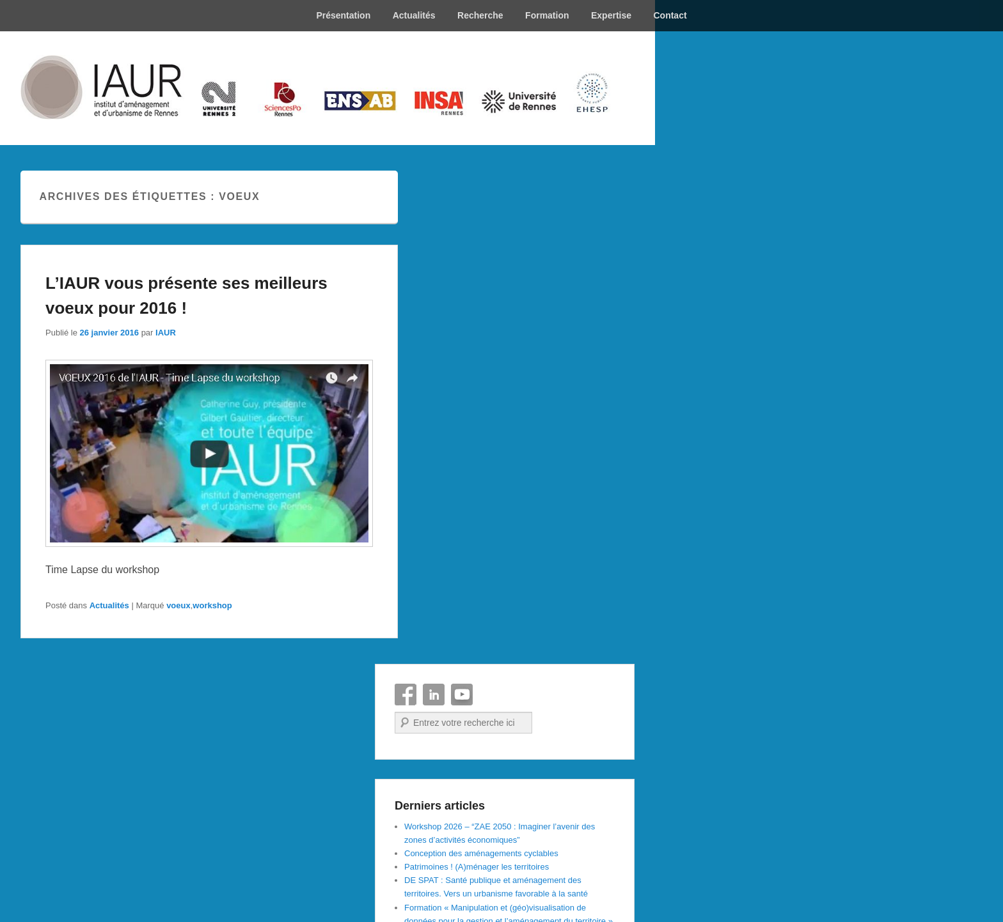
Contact (669, 15)
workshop (212, 605)
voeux (178, 605)
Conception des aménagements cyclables (481, 853)
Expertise (611, 15)
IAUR (165, 332)
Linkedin (434, 694)
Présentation (343, 15)
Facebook (405, 694)
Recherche (480, 15)
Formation (547, 15)
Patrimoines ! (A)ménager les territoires (476, 867)
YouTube (462, 694)
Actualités (414, 15)
